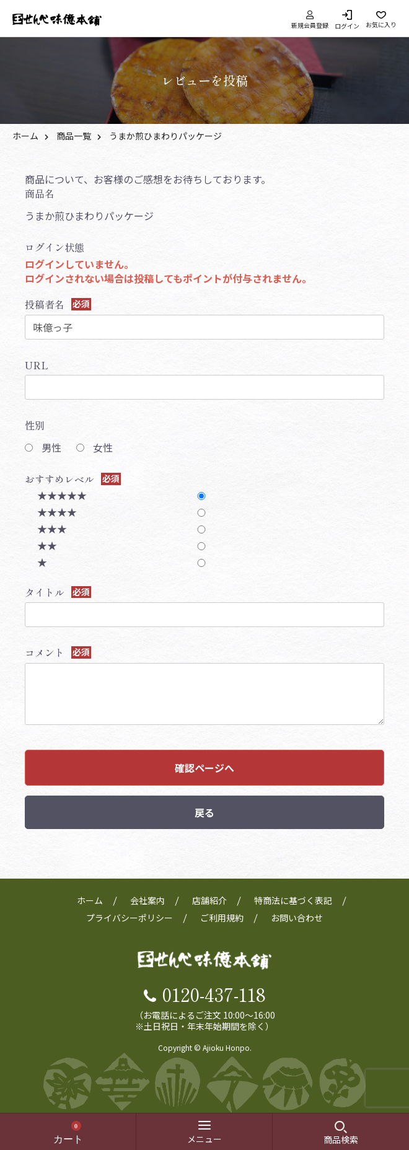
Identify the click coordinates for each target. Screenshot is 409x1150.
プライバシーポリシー (129, 917)
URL (36, 365)
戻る (204, 812)
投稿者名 (44, 304)
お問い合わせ (297, 917)
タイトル (44, 592)
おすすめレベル (59, 479)
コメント (44, 652)
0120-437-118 (214, 993)
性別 (35, 425)
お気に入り (381, 24)
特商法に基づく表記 (293, 900)
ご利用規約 (222, 917)
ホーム (25, 135)
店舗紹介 (209, 900)
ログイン (347, 25)
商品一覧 (73, 135)
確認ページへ (204, 767)
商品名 (40, 193)
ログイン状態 (54, 247)
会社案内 (147, 900)
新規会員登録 (309, 20)
